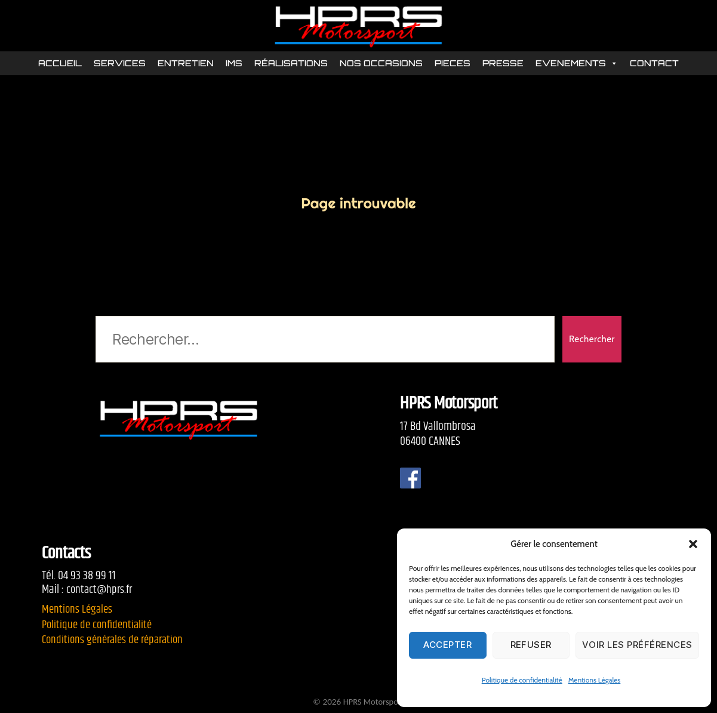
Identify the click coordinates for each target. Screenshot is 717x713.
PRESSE (503, 64)
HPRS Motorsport (373, 701)
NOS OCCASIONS (381, 64)
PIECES (452, 64)
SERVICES (120, 64)
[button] (693, 544)
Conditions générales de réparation (117, 640)
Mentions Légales (594, 679)
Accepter (447, 644)
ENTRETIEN (186, 64)
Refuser (531, 644)
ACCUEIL (60, 64)
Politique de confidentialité (522, 679)
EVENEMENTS (577, 64)
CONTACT (654, 64)
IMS (234, 64)
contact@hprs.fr (100, 589)
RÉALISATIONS (291, 64)
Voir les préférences (637, 644)
